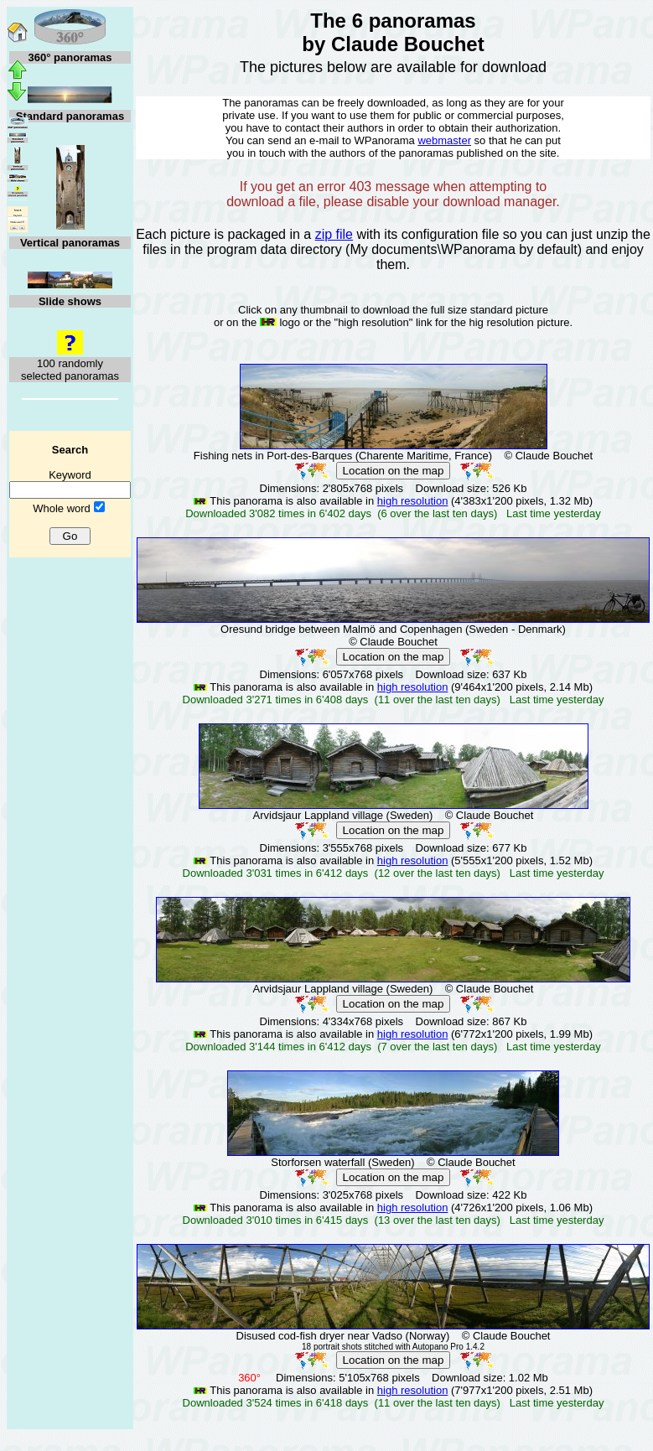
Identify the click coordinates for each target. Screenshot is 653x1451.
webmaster (444, 140)
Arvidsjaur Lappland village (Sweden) (343, 815)
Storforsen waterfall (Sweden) (342, 1162)
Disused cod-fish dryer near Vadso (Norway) (343, 1335)
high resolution (412, 501)
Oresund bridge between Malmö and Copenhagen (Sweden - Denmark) (393, 629)
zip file (334, 234)
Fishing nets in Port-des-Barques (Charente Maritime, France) (343, 455)
